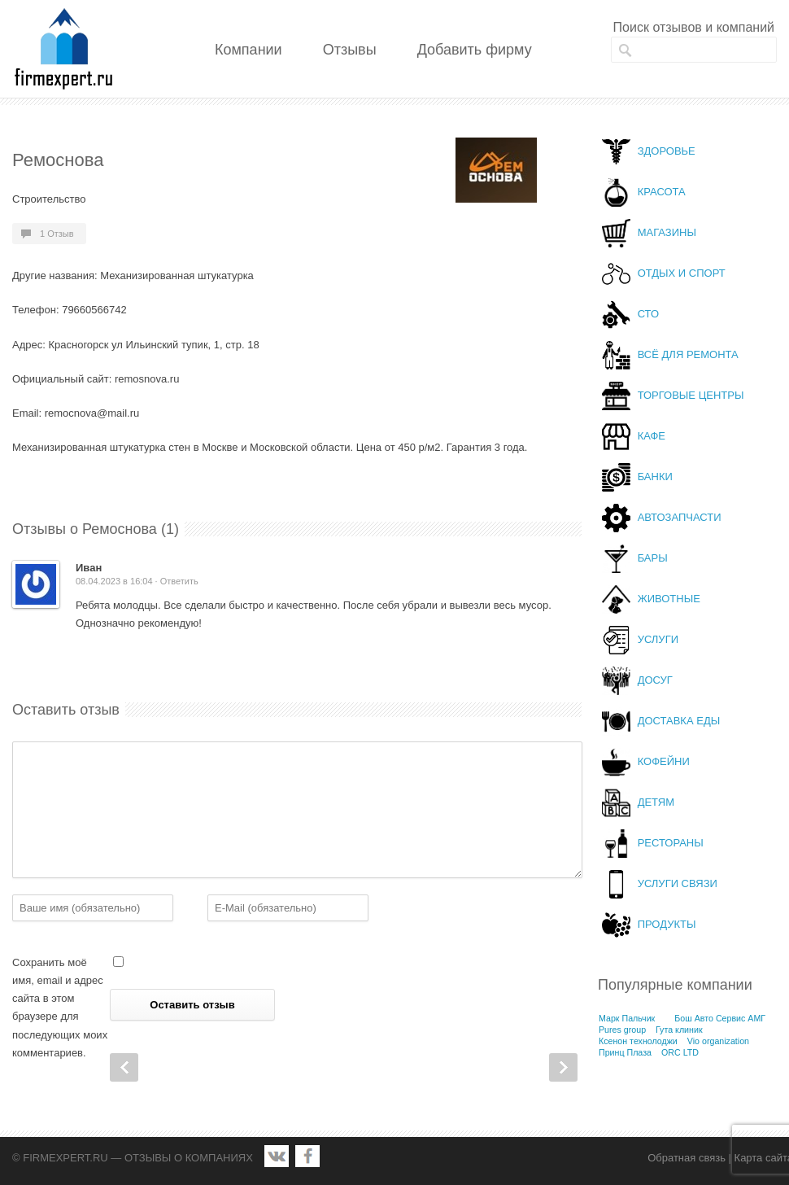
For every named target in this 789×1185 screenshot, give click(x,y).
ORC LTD (680, 1052)
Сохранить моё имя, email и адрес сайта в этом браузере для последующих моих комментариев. (59, 1007)
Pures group (622, 1029)
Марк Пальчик (627, 1018)
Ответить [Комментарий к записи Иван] (179, 581)
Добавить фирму (474, 50)
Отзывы (350, 50)
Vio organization (718, 1041)
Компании (248, 50)
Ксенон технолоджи (638, 1041)
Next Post (563, 1067)
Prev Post (124, 1067)
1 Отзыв (57, 233)
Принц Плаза (625, 1052)
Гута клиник (679, 1029)
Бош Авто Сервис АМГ (719, 1018)
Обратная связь (686, 1158)
